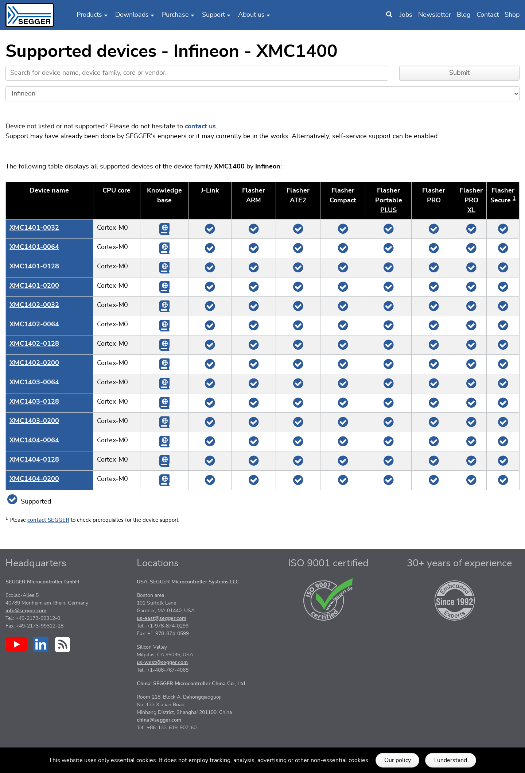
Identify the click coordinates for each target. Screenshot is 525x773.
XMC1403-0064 (34, 382)
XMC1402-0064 (34, 324)
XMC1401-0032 (34, 228)
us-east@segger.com (161, 618)
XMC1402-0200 (34, 363)
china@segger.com (159, 720)
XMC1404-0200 (34, 479)
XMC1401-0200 (34, 286)
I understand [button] (450, 760)
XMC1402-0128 (34, 344)
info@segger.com (25, 610)
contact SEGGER (48, 520)
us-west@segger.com (162, 662)
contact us (200, 126)
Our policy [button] (397, 760)
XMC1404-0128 (34, 460)
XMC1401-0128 (34, 266)
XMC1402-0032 (34, 305)
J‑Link (210, 190)
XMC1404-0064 (34, 440)
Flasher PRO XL (471, 200)
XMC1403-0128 (34, 402)
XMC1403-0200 (34, 421)
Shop (512, 15)
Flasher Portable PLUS (388, 200)
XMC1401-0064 (34, 247)
